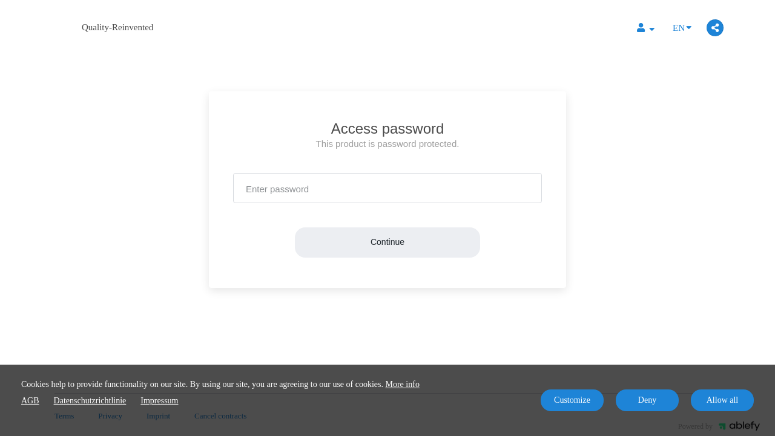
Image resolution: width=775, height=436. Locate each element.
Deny (647, 400)
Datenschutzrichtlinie (90, 400)
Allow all (723, 400)
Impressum (159, 400)
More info (403, 384)
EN (682, 27)
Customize (572, 400)
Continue (387, 242)
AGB (30, 400)
